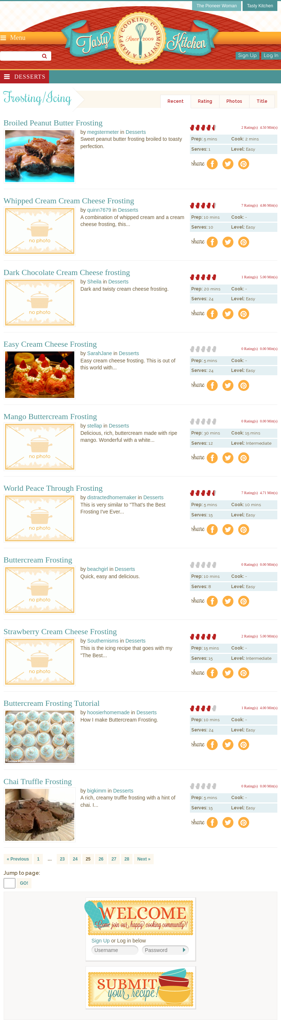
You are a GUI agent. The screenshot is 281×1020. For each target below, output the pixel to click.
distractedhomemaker (111, 497)
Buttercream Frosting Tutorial (52, 703)
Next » (143, 859)
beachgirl (97, 569)
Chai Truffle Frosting (38, 782)
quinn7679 (99, 210)
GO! (24, 883)
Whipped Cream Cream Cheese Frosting (69, 201)
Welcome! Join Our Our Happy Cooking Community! (138, 917)
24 (75, 859)
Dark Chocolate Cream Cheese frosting (67, 272)
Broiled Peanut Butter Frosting (53, 123)
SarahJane (99, 353)
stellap (94, 426)
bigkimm (96, 791)
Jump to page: (22, 873)
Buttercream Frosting (38, 560)
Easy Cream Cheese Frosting (50, 344)
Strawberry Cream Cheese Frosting (60, 632)
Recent (176, 101)
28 (126, 859)
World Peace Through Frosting (53, 488)
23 (62, 859)
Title (261, 101)
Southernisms (103, 641)
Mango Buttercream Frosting (50, 417)
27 (114, 859)
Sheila (94, 282)
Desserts (29, 77)
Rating (205, 101)
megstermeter (103, 132)
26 (100, 859)
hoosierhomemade (108, 712)
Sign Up (247, 55)
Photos (234, 101)
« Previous (18, 859)
